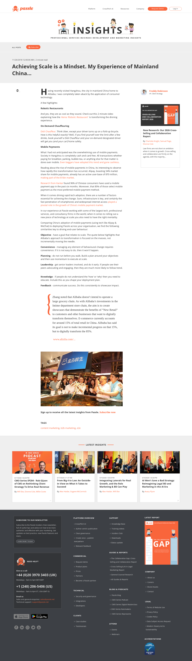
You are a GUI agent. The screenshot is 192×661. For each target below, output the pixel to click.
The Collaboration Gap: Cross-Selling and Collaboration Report (123, 560)
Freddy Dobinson (158, 90)
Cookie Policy (151, 617)
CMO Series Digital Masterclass (123, 604)
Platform (91, 9)
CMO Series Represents (120, 614)
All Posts (16, 47)
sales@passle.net (47, 599)
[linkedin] (17, 105)
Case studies (80, 621)
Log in (175, 8)
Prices (77, 571)
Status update (116, 542)
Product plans (80, 566)
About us (150, 577)
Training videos (117, 529)
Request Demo (158, 8)
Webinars (115, 634)
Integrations (80, 601)
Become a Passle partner (85, 580)
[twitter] (17, 98)
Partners (78, 576)
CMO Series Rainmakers (120, 609)
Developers (79, 606)
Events (113, 629)
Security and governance (85, 596)
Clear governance (82, 533)
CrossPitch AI (108, 9)
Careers (150, 582)
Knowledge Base (117, 524)
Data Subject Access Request (158, 621)
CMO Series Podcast (119, 600)
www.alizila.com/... (64, 339)
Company (140, 9)
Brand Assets (152, 587)
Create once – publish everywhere (84, 540)
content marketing (50, 428)
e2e (79, 428)
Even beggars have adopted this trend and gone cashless (89, 162)
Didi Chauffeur (48, 131)
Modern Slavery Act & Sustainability (155, 628)
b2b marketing (68, 428)
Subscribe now (107, 412)
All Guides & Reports (119, 579)
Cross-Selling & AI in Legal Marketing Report (121, 568)
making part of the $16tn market (57, 177)
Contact (150, 591)
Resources (125, 9)
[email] (17, 91)
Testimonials (80, 626)
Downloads (115, 538)
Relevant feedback (82, 546)
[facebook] (17, 112)
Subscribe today (25, 541)
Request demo (81, 562)
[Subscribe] (33, 47)
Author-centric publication (85, 529)
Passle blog (115, 595)
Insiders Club (116, 533)
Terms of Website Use (155, 607)
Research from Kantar (52, 183)
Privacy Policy (152, 612)
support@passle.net (40, 602)
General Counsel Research (121, 574)
